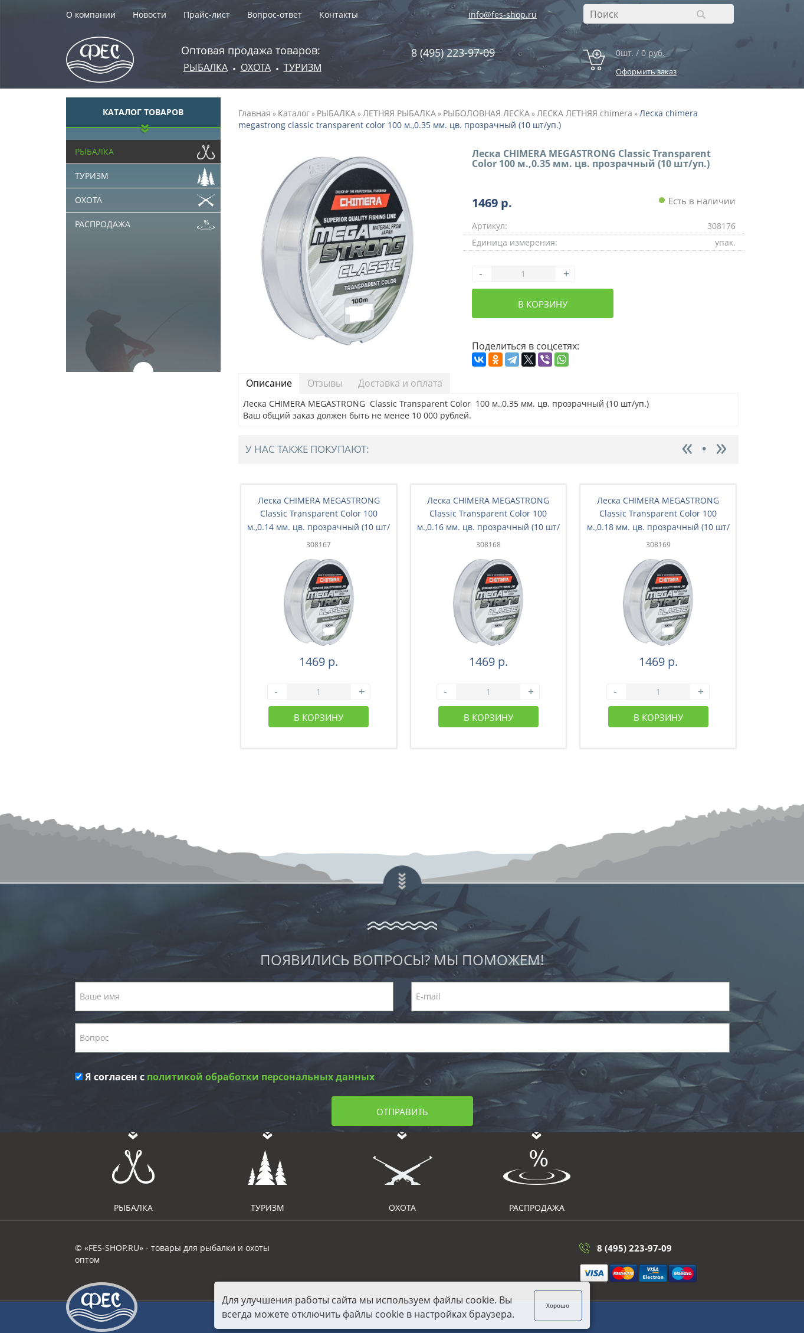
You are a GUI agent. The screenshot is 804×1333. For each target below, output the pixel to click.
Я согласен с (225, 1076)
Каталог (294, 113)
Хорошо (558, 1305)
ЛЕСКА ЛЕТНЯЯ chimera (584, 113)
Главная (254, 113)
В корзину (542, 304)
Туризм (302, 67)
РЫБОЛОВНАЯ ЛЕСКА (486, 113)
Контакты (338, 14)
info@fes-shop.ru (502, 14)
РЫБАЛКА (336, 113)
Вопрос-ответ (274, 14)
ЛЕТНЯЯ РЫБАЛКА (399, 113)
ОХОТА (256, 67)
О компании (91, 14)
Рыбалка (205, 67)
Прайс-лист (206, 14)
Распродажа (145, 221)
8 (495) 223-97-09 (453, 52)
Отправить (402, 1112)
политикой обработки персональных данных (261, 1076)
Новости (149, 14)
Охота (145, 197)
